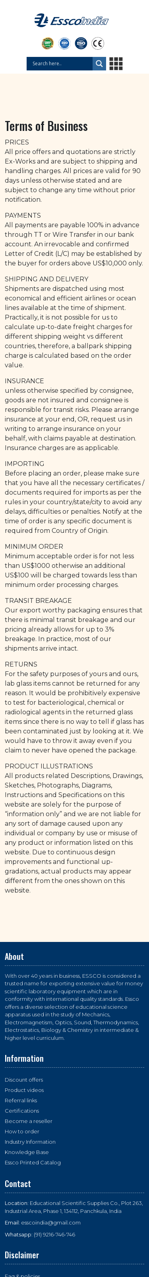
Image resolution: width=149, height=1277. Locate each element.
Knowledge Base (27, 1152)
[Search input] (62, 63)
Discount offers (24, 1079)
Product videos (24, 1090)
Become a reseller (28, 1121)
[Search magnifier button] (99, 63)
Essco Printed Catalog (33, 1162)
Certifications (22, 1110)
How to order (22, 1131)
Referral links (21, 1100)
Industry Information (30, 1142)
